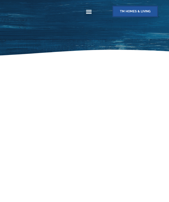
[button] (88, 11)
